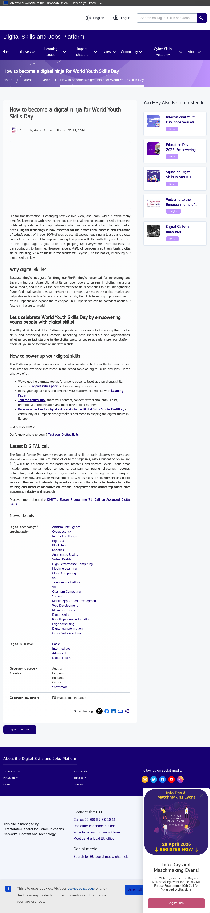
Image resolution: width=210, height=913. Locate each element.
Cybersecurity (61, 532)
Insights (173, 211)
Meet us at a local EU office (93, 838)
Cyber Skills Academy (163, 51)
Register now (176, 903)
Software (58, 596)
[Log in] (122, 18)
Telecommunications (66, 583)
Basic (56, 644)
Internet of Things (64, 536)
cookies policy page (81, 889)
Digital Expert (61, 658)
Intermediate (61, 649)
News (46, 80)
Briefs (172, 238)
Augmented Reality (65, 555)
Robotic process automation (71, 619)
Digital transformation (67, 629)
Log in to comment (19, 729)
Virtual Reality (61, 559)
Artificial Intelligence (66, 527)
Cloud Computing (64, 573)
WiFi (55, 587)
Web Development (65, 606)
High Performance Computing (72, 564)
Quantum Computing (66, 592)
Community (129, 52)
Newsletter (80, 777)
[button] (94, 18)
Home (7, 52)
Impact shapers (82, 51)
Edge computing (63, 624)
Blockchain (59, 546)
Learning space (51, 51)
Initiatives (24, 52)
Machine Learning (64, 569)
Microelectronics (63, 610)
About (192, 52)
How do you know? (87, 3)
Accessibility (80, 771)
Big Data (58, 541)
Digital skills (60, 615)
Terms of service (12, 771)
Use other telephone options (94, 826)
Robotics (58, 550)
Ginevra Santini (43, 130)
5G (54, 578)
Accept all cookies (140, 890)
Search (202, 18)
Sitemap (78, 784)
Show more (60, 687)
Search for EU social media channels (100, 856)
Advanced (59, 653)
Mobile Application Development (74, 601)
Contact (7, 784)
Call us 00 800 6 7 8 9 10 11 (94, 819)
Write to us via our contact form (96, 832)
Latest (107, 52)
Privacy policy (10, 777)
